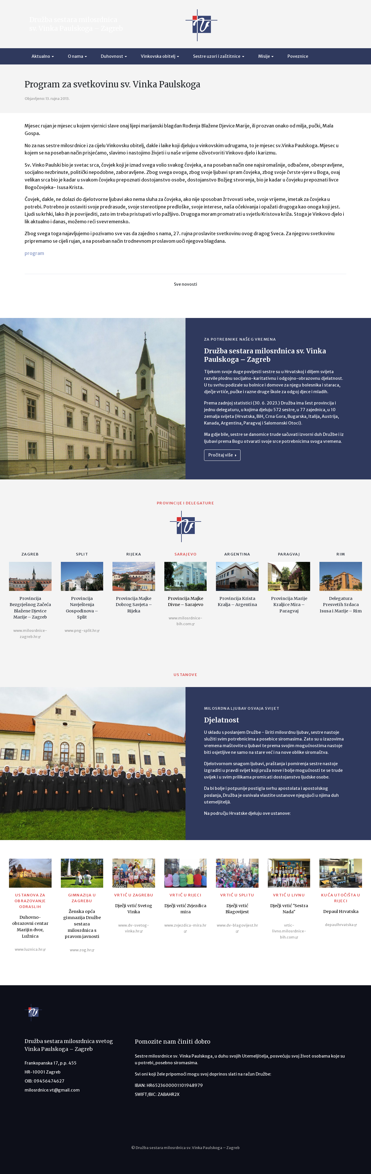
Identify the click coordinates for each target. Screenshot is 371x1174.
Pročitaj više (222, 455)
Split (82, 554)
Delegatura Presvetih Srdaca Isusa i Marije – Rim (341, 605)
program (34, 253)
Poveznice (298, 56)
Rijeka (133, 554)
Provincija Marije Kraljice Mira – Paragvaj (289, 605)
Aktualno (41, 56)
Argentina (237, 554)
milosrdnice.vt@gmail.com (52, 1090)
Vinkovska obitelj (158, 56)
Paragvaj (289, 554)
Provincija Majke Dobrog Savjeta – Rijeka (134, 605)
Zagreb (30, 554)
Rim (341, 554)
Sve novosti (185, 284)
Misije (264, 56)
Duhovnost (112, 56)
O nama (75, 56)
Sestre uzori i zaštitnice (216, 56)
